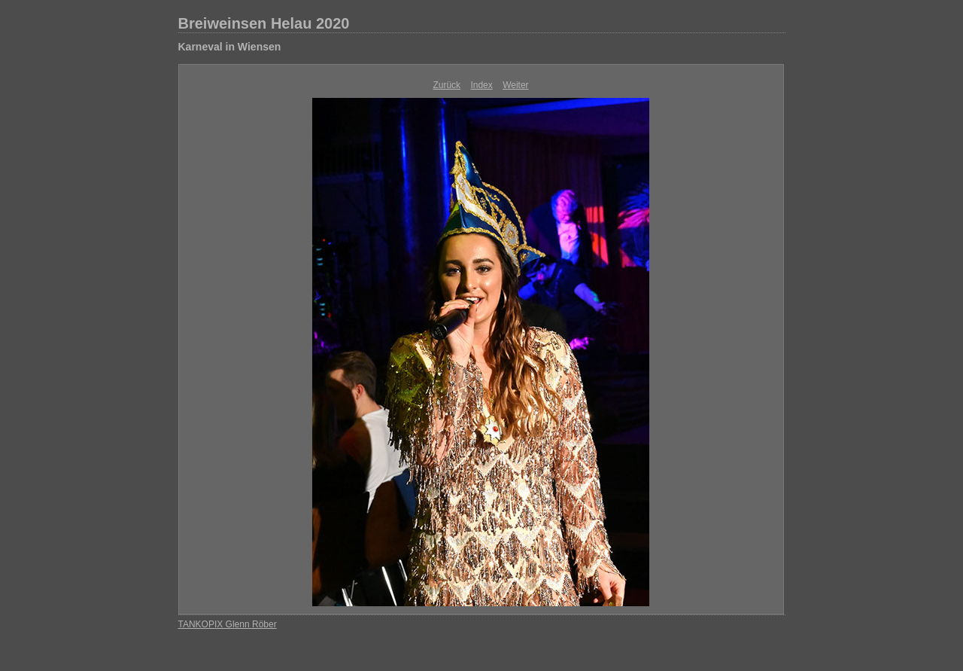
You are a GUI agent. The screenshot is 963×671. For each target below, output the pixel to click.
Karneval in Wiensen (229, 47)
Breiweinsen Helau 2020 (264, 23)
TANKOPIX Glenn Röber (227, 624)
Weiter (515, 85)
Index (481, 85)
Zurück (446, 85)
